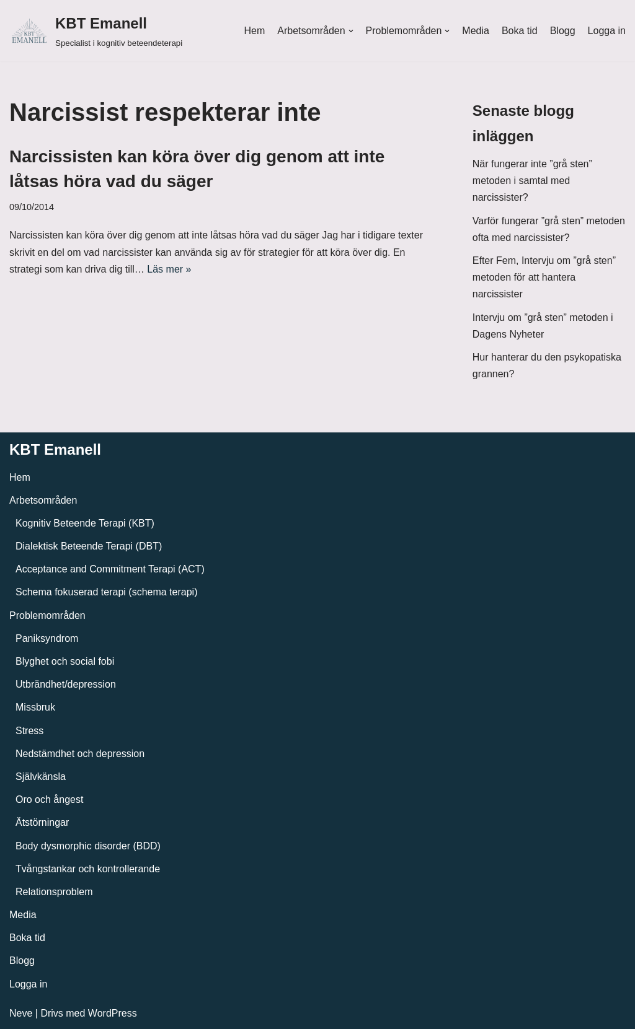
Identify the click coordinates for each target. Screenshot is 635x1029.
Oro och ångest (49, 799)
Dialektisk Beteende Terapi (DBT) (89, 546)
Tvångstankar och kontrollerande (88, 869)
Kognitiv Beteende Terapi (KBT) (85, 523)
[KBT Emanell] (95, 30)
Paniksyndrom (47, 638)
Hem (254, 30)
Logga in (607, 30)
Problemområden (47, 615)
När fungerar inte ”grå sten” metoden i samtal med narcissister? (532, 181)
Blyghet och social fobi (65, 661)
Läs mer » (169, 269)
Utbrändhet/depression (66, 684)
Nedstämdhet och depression (80, 753)
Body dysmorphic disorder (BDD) (88, 846)
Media (475, 30)
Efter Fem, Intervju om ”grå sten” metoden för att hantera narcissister (544, 277)
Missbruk (35, 707)
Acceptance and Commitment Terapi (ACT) (110, 569)
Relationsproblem (54, 892)
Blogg (562, 30)
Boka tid (520, 30)
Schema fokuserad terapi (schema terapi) (106, 592)
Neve (20, 1013)
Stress (29, 730)
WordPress (112, 1013)
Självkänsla (41, 776)
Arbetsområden (43, 500)
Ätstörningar (42, 822)
